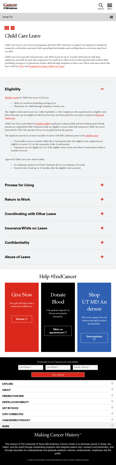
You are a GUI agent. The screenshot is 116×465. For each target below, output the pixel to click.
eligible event (92, 136)
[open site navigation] (109, 6)
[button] (107, 17)
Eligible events (11, 98)
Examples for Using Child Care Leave (46, 66)
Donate (21, 318)
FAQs (21, 66)
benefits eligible (42, 124)
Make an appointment (58, 331)
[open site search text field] (101, 6)
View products (94, 338)
